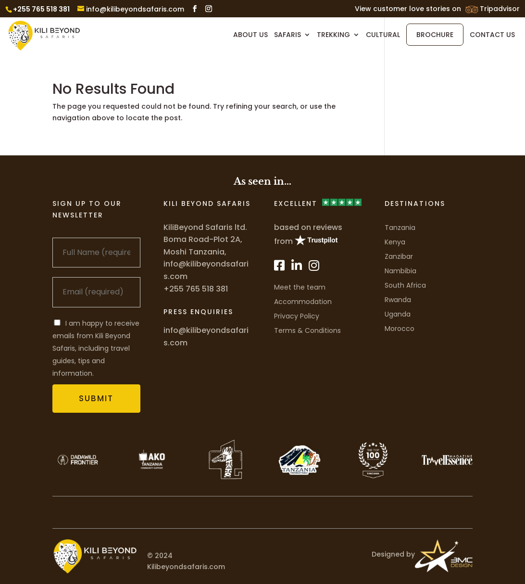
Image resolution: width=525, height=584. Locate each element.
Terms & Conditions (307, 330)
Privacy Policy (296, 316)
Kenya (395, 242)
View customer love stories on (408, 9)
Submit (96, 398)
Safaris (287, 35)
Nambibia (400, 271)
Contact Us (492, 35)
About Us (250, 35)
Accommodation (303, 301)
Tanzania (400, 227)
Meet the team (299, 287)
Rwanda (398, 300)
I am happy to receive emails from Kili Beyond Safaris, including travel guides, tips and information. (95, 348)
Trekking (333, 35)
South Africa (405, 285)
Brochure (434, 34)
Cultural (383, 35)
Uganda (398, 314)
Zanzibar (399, 256)
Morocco (399, 328)
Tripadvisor (500, 9)
